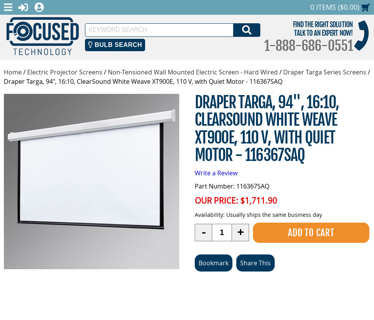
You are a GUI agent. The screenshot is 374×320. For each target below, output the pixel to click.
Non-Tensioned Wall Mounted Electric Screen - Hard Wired (193, 72)
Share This (255, 263)
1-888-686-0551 (308, 45)
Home (13, 72)
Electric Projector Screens (64, 72)
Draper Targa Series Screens (324, 72)
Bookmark (214, 263)
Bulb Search (115, 45)
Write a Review (216, 173)
